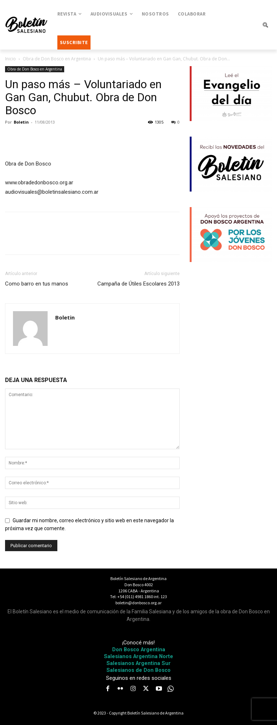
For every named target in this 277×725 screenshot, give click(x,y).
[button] (265, 24)
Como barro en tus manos (36, 283)
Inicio (10, 59)
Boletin (21, 122)
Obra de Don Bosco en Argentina (57, 59)
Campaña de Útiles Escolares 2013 (138, 283)
